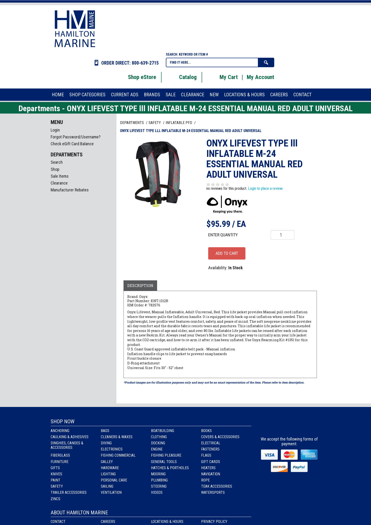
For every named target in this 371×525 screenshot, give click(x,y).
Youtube (302, 426)
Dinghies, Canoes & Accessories (67, 445)
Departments (132, 122)
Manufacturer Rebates (70, 189)
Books (206, 430)
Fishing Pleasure (166, 455)
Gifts (55, 468)
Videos (157, 492)
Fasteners (210, 449)
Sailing (107, 486)
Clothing (159, 437)
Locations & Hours (167, 521)
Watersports (213, 492)
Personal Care (114, 480)
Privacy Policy (214, 521)
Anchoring (60, 430)
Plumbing (159, 480)
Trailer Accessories (69, 492)
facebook (277, 426)
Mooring (158, 474)
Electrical (210, 443)
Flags (206, 455)
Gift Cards (210, 461)
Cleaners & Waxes (116, 437)
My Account (260, 77)
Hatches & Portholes (170, 468)
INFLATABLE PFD (179, 122)
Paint (55, 480)
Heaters (208, 468)
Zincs (55, 499)
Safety (57, 486)
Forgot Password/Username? (76, 136)
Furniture (59, 461)
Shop (55, 169)
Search (57, 162)
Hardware (110, 468)
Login (55, 130)
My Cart (223, 77)
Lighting (108, 474)
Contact (58, 521)
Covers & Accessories (220, 437)
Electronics (112, 449)
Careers (108, 521)
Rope (205, 480)
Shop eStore (136, 77)
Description (140, 285)
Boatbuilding (162, 430)
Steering (159, 486)
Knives (56, 474)
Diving (106, 443)
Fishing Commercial (118, 455)
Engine (157, 449)
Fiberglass (60, 455)
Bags (105, 430)
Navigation (210, 474)
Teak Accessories (216, 486)
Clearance (59, 183)
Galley (107, 461)
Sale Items (60, 176)
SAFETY (155, 122)
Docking (158, 443)
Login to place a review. (265, 188)
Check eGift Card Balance (72, 143)
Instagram (289, 426)
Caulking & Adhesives (69, 437)
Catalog (182, 77)
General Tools (164, 461)
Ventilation (111, 492)
